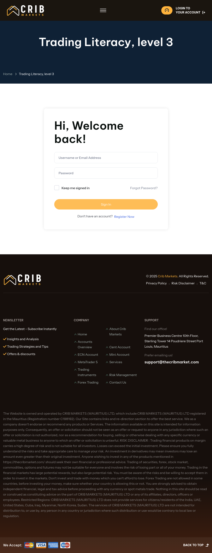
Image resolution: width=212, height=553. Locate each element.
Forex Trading (88, 382)
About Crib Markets (117, 331)
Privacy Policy (156, 283)
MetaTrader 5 (88, 362)
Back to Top (196, 545)
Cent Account (119, 347)
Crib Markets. (168, 276)
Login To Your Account (191, 10)
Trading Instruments (87, 372)
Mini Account (119, 354)
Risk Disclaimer (183, 283)
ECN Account (88, 354)
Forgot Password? (144, 188)
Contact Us (117, 382)
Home (7, 74)
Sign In (106, 204)
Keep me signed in (75, 188)
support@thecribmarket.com (172, 362)
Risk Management (123, 375)
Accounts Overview (85, 344)
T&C (202, 283)
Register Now (124, 216)
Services (115, 362)
